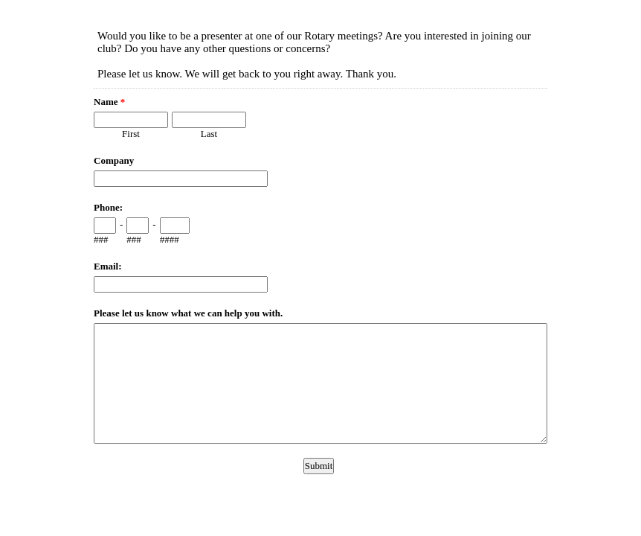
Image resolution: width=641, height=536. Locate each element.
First (131, 133)
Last (209, 133)
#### (169, 239)
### (101, 239)
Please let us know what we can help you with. (188, 313)
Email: (108, 266)
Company (114, 160)
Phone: (108, 207)
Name (109, 101)
